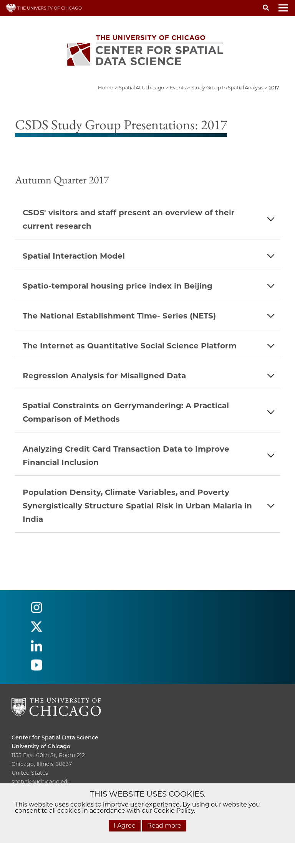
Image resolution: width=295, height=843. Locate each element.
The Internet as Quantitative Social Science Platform (130, 345)
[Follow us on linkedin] (36, 649)
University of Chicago (41, 746)
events (178, 87)
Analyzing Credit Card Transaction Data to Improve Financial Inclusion (126, 455)
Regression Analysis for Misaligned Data (104, 375)
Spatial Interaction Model (74, 256)
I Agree (125, 825)
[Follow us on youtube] (36, 668)
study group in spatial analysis (227, 87)
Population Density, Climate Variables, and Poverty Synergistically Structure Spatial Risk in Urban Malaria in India (137, 506)
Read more (164, 825)
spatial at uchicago (141, 87)
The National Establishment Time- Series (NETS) (119, 315)
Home (105, 87)
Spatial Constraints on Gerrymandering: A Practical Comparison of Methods (126, 412)
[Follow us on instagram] (36, 610)
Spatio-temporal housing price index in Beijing (117, 285)
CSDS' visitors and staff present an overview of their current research (129, 219)
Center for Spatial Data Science (55, 737)
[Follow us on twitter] (36, 629)
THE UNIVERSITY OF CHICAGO (44, 8)
